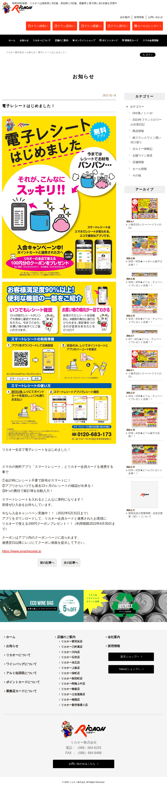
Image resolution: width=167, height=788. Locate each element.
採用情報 (139, 17)
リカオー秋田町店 (71, 678)
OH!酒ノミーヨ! (142, 113)
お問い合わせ (155, 17)
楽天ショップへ (129, 656)
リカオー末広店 (70, 662)
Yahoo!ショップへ (129, 669)
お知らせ (31, 52)
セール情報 (139, 168)
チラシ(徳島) (37, 25)
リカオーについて (18, 655)
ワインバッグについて (21, 664)
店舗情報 (138, 162)
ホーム (10, 637)
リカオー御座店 (70, 688)
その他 (136, 175)
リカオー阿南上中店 (73, 683)
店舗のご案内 (66, 637)
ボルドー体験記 (142, 148)
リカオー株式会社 (15, 52)
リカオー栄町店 (70, 673)
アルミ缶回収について (21, 673)
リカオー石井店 (70, 657)
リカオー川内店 (70, 652)
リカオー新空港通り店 (74, 704)
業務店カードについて (21, 691)
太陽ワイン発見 (142, 155)
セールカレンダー (146, 25)
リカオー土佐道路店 (73, 694)
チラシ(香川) (117, 25)
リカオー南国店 (70, 699)
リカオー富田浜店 (71, 641)
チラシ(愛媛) (90, 25)
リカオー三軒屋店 (71, 646)
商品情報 (138, 131)
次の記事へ (71, 562)
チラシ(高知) (64, 25)
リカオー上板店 (70, 667)
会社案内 (125, 17)
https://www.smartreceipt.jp (21, 551)
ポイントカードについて (23, 682)
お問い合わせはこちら (82, 763)
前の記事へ (47, 562)
